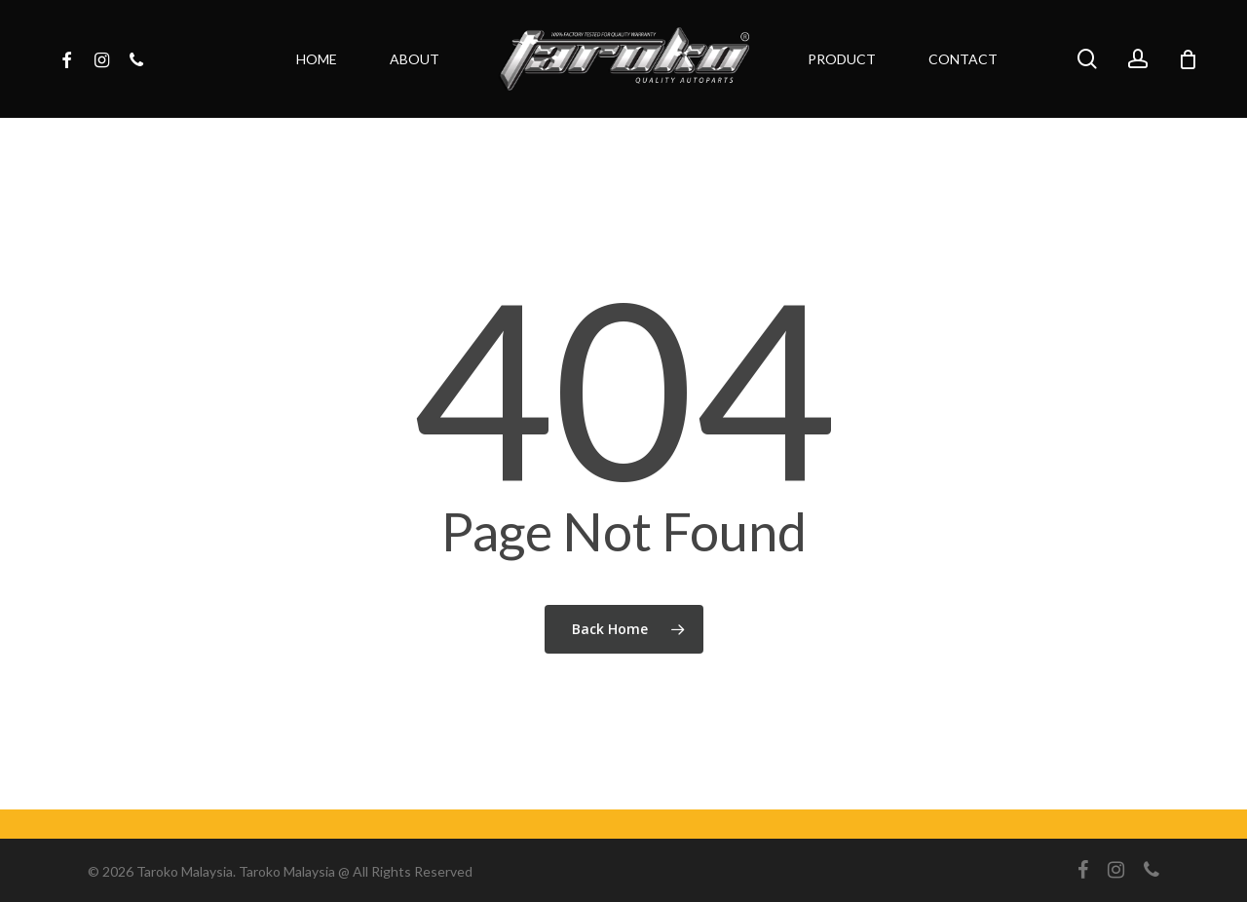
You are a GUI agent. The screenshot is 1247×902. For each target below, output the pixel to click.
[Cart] (1187, 59)
